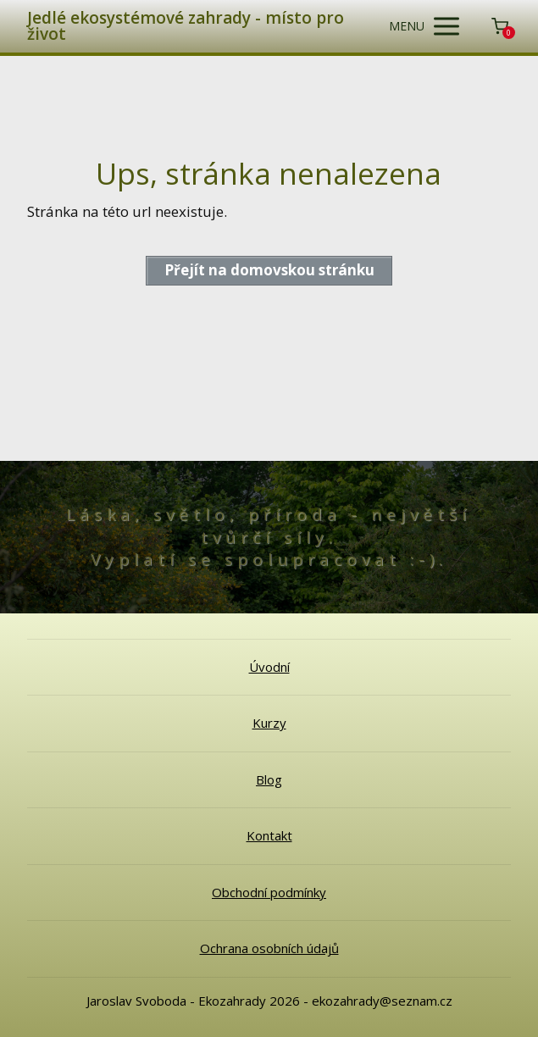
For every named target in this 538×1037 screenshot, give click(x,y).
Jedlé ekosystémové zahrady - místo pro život (185, 26)
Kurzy (269, 722)
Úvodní (269, 666)
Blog (269, 779)
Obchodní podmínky (269, 892)
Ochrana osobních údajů (269, 948)
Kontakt (269, 835)
